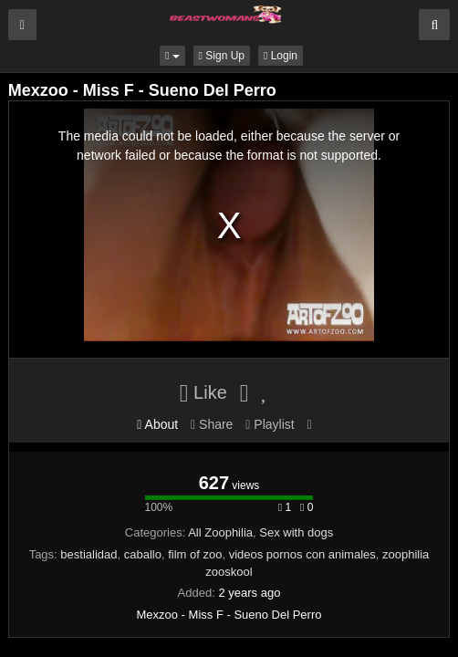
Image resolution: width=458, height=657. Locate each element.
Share (212, 424)
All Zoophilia (220, 532)
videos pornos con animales (302, 554)
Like (203, 392)
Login (280, 55)
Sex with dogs (296, 532)
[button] (172, 56)
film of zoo (195, 554)
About (157, 424)
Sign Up (222, 55)
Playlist (269, 424)
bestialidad (88, 554)
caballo (142, 554)
